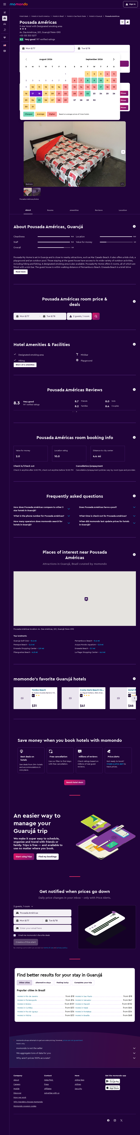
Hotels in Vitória (24, 1015)
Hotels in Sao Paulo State (76, 16)
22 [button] (65, 93)
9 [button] (26, 87)
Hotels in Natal (81, 1008)
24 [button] (32, 100)
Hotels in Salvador (83, 1000)
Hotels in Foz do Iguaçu (27, 1012)
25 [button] (39, 100)
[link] (74, 782)
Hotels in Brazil (58, 16)
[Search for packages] (4, 29)
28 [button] (59, 100)
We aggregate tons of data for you (76, 1053)
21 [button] (59, 93)
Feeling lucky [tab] (63, 983)
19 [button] (46, 93)
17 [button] (33, 93)
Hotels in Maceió (82, 1004)
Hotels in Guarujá (95, 16)
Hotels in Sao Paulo (83, 996)
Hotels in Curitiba (24, 1008)
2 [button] (26, 80)
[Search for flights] (4, 12)
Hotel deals (24, 16)
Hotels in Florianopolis (27, 1000)
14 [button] (59, 87)
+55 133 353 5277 (28, 36)
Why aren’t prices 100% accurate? (76, 1058)
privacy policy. (62, 948)
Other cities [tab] (24, 983)
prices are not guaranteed (73, 1040)
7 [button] (58, 80)
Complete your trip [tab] (83, 983)
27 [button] (52, 100)
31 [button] (33, 107)
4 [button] (39, 80)
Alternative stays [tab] (43, 983)
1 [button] (65, 74)
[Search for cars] (4, 24)
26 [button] (46, 100)
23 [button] (26, 100)
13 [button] (52, 87)
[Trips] (4, 37)
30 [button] (26, 107)
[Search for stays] (4, 18)
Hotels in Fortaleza (83, 1012)
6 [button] (52, 80)
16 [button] (26, 93)
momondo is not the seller (76, 1048)
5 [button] (45, 80)
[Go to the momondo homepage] (19, 4)
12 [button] (46, 87)
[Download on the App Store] (112, 1087)
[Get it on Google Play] (112, 1081)
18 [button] (39, 93)
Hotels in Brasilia (82, 1015)
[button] (5, 4)
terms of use (48, 948)
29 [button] (65, 100)
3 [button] (32, 80)
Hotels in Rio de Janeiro (27, 996)
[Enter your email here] (45, 928)
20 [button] (52, 93)
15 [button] (66, 87)
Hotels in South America (40, 16)
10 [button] (33, 87)
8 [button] (65, 80)
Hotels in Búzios (24, 1004)
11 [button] (39, 87)
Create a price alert (115, 764)
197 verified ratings (45, 39)
